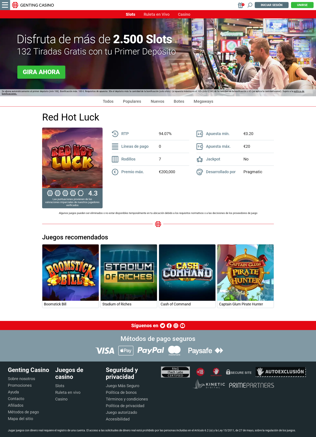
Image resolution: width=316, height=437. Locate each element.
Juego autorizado (121, 412)
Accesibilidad (118, 419)
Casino (184, 14)
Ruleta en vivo (67, 392)
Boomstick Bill (55, 304)
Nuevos (157, 101)
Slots (130, 14)
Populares (132, 101)
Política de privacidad (125, 405)
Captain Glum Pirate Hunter (241, 304)
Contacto (16, 398)
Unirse (302, 5)
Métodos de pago (23, 412)
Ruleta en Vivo (156, 14)
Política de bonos (121, 392)
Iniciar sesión (272, 5)
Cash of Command (176, 304)
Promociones (20, 385)
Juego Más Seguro (122, 385)
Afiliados (15, 405)
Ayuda (13, 392)
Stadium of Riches (116, 304)
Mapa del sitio (20, 418)
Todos (108, 101)
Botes (179, 101)
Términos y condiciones (127, 399)
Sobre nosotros (21, 378)
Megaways (203, 101)
